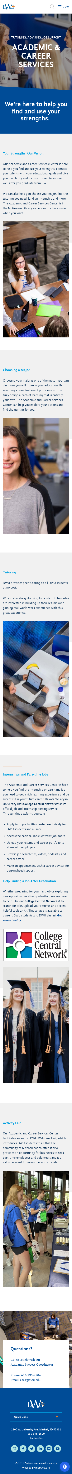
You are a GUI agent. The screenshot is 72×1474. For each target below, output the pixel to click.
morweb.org (42, 1467)
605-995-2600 (36, 1433)
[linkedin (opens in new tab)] (40, 1448)
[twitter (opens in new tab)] (31, 1448)
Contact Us (36, 1438)
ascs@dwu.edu (30, 1380)
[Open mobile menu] (63, 7)
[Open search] (52, 6)
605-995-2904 (31, 1375)
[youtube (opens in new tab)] (57, 1448)
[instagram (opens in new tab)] (14, 1448)
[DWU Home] (36, 1404)
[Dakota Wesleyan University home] (9, 7)
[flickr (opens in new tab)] (49, 1448)
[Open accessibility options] (65, 1467)
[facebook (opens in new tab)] (23, 1448)
